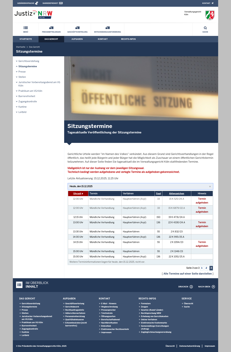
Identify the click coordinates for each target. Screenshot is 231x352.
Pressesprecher (108, 310)
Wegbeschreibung (109, 306)
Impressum (106, 332)
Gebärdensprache (25, 3)
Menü (25, 32)
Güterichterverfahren (75, 313)
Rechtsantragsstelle (74, 310)
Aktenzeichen (176, 193)
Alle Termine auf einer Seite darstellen (187, 273)
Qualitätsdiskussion (74, 319)
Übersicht (188, 303)
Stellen (22, 77)
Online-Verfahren (149, 319)
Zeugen (144, 306)
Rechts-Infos (128, 39)
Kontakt (206, 3)
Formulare (146, 303)
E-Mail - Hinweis (108, 303)
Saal (158, 193)
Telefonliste (107, 313)
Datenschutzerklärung (189, 346)
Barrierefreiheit (50, 3)
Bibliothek (106, 326)
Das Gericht (51, 39)
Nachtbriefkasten (109, 323)
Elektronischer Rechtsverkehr (115, 329)
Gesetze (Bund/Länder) (152, 310)
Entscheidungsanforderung (107, 32)
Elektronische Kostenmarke (154, 323)
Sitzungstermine (27, 66)
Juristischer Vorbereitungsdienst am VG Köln (39, 84)
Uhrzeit (77, 193)
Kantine (22, 106)
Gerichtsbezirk (72, 306)
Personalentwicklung (75, 316)
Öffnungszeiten (108, 316)
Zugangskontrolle (27, 101)
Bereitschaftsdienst (110, 319)
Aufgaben (77, 39)
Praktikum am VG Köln (30, 90)
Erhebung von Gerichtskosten (154, 316)
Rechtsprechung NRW (151, 313)
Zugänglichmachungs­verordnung (156, 332)
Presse (22, 71)
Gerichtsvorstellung (28, 61)
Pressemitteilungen (51, 32)
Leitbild (22, 112)
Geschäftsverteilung (77, 32)
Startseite (26, 39)
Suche (205, 32)
